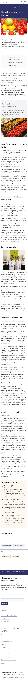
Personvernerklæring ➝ (7, 654)
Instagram (11, 677)
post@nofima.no (5, 618)
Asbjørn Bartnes (21, 672)
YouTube (14, 679)
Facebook (17, 677)
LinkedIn (5, 677)
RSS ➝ (2, 663)
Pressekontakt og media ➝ (8, 641)
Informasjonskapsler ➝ (7, 657)
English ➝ (3, 647)
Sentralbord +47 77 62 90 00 (9, 616)
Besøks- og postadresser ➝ (9, 635)
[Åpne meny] (22, 2)
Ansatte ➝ (3, 644)
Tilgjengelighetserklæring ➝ (8, 660)
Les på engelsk (14, 65)
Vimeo (22, 677)
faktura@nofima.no (6, 621)
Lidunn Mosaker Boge (18, 674)
